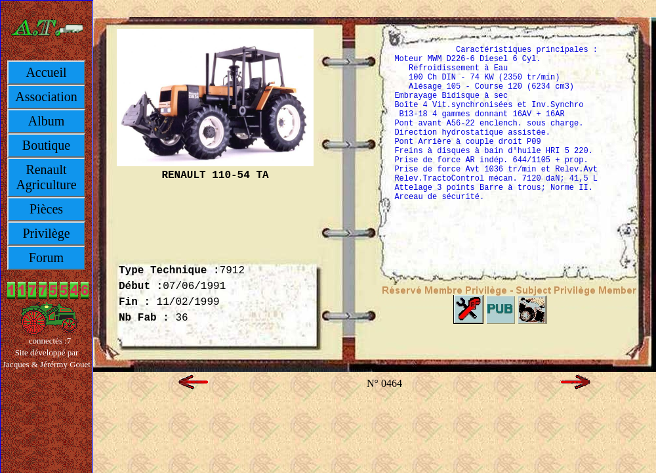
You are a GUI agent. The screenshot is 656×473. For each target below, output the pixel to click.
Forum (46, 257)
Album (46, 121)
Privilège (46, 233)
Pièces (46, 209)
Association (46, 96)
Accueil (46, 72)
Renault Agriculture (46, 177)
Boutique (46, 145)
